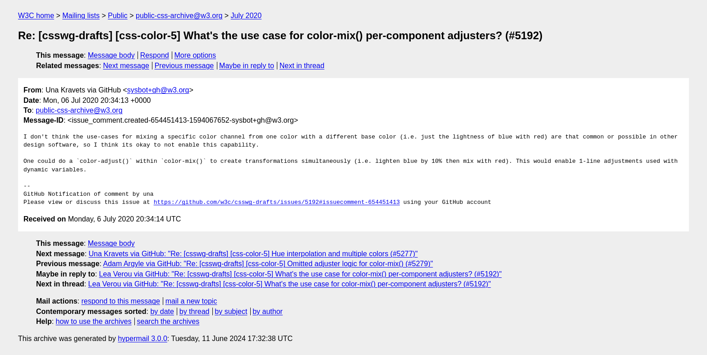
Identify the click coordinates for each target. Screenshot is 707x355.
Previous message (184, 65)
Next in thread (302, 65)
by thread (194, 311)
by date (162, 311)
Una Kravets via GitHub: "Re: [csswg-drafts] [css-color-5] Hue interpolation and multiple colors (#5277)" (253, 254)
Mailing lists (81, 15)
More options (195, 55)
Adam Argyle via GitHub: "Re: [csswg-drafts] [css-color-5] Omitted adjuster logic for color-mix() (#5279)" (268, 263)
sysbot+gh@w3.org (158, 90)
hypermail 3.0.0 (142, 338)
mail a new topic (191, 301)
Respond (154, 55)
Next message (126, 65)
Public (118, 15)
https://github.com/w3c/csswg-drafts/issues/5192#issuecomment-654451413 (277, 202)
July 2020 (246, 15)
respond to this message (120, 301)
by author (267, 311)
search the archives (168, 321)
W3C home (36, 15)
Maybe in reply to (246, 65)
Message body (111, 55)
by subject (231, 311)
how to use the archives (94, 321)
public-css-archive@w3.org (179, 15)
